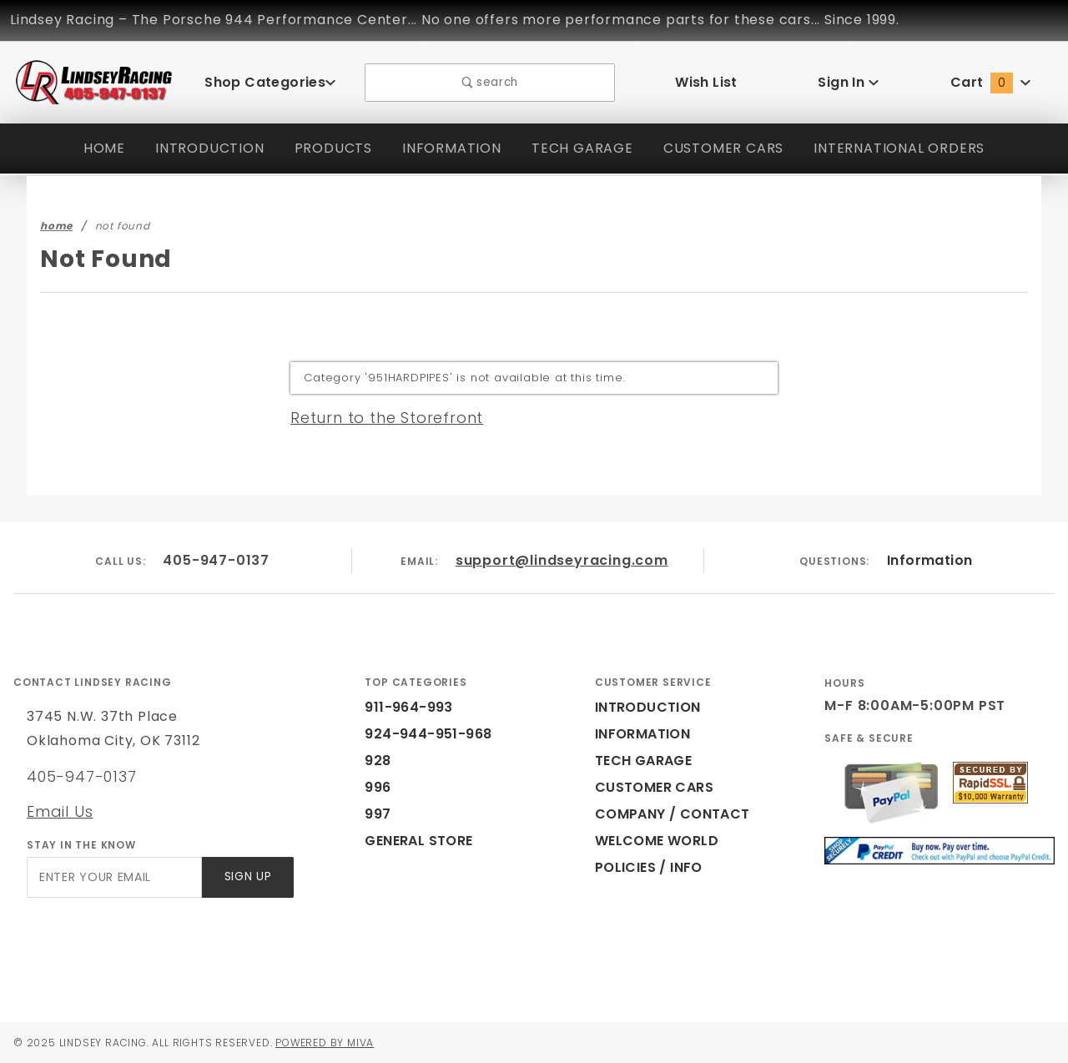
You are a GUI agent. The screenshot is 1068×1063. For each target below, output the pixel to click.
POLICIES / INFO (650, 867)
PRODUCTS (325, 148)
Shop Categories (270, 82)
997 (376, 814)
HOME (94, 148)
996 (376, 787)
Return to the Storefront (376, 417)
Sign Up (246, 877)
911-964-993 (404, 707)
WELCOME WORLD (659, 841)
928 (376, 760)
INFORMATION (446, 148)
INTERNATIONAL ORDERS (905, 148)
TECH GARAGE (578, 148)
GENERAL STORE (424, 841)
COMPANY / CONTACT (669, 814)
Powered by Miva (341, 1042)
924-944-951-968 (418, 734)
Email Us (59, 811)
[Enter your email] (113, 877)
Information (929, 560)
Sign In (848, 82)
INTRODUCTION (200, 148)
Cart (990, 82)
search (490, 82)
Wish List (706, 82)
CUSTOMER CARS (723, 148)
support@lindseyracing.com (562, 560)
